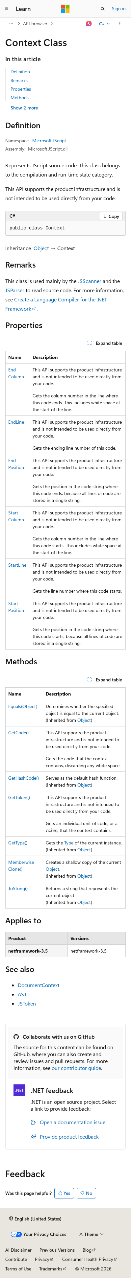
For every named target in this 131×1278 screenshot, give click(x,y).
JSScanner (89, 280)
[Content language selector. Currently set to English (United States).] (35, 1219)
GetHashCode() (23, 778)
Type (68, 843)
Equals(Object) (22, 706)
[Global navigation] (6, 9)
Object (41, 248)
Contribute (16, 1259)
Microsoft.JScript (49, 140)
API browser (35, 23)
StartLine (17, 565)
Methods (20, 97)
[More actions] (120, 23)
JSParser (14, 290)
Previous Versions (57, 1250)
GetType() (17, 843)
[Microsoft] (65, 9)
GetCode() (18, 732)
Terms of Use (18, 1269)
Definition (20, 71)
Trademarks (50, 1269)
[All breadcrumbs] (11, 23)
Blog (87, 1250)
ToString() (18, 888)
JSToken (27, 1003)
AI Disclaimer (18, 1250)
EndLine (16, 422)
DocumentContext (38, 985)
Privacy (42, 1259)
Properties (21, 89)
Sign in (119, 8)
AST (22, 994)
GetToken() (19, 797)
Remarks (19, 80)
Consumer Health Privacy (87, 1259)
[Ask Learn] (89, 23)
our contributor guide (76, 1067)
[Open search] (102, 9)
